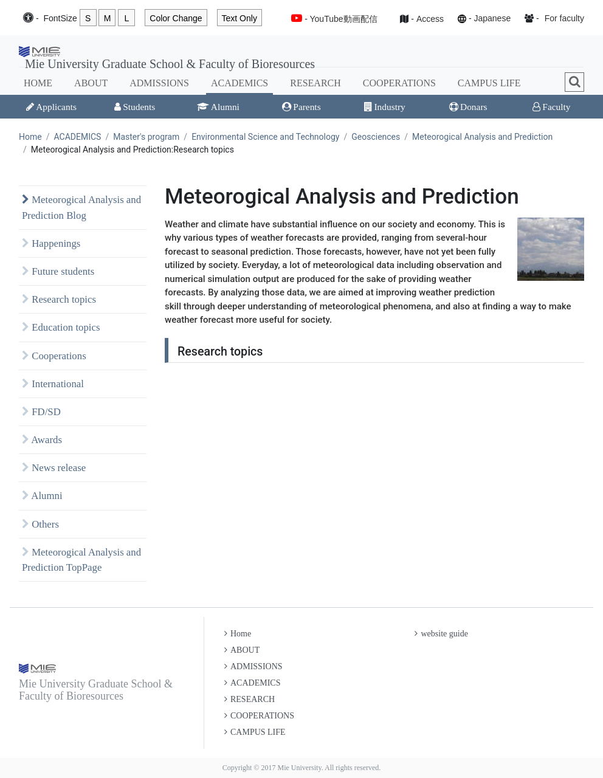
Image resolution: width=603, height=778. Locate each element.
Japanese (492, 18)
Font (60, 18)
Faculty (551, 107)
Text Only (239, 18)
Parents (301, 107)
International (53, 384)
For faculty (564, 18)
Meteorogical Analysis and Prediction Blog (81, 207)
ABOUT (91, 83)
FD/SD (41, 412)
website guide (441, 633)
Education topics (61, 327)
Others (40, 524)
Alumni (218, 107)
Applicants (51, 107)
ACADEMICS (239, 83)
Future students (58, 271)
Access (430, 19)
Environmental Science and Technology (265, 137)
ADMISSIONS (159, 83)
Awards (42, 440)
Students (134, 107)
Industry (384, 107)
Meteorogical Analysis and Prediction (482, 137)
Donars (468, 107)
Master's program (146, 137)
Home (30, 137)
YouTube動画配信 (343, 19)
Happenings (51, 243)
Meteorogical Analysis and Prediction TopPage (81, 559)
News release (54, 467)
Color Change (176, 18)
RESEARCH (315, 83)
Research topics (59, 299)
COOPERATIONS (399, 83)
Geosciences (375, 137)
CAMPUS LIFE (489, 83)
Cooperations (54, 356)
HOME (38, 83)
